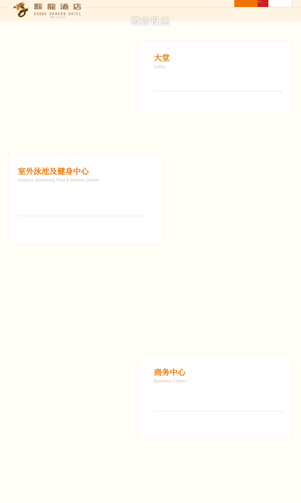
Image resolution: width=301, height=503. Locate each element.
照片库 (237, 14)
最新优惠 (189, 14)
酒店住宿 (139, 14)
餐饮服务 (164, 14)
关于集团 (260, 14)
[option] (77, 138)
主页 (117, 14)
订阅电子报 (129, 487)
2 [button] (227, 298)
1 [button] (221, 298)
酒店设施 (214, 14)
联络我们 (285, 14)
